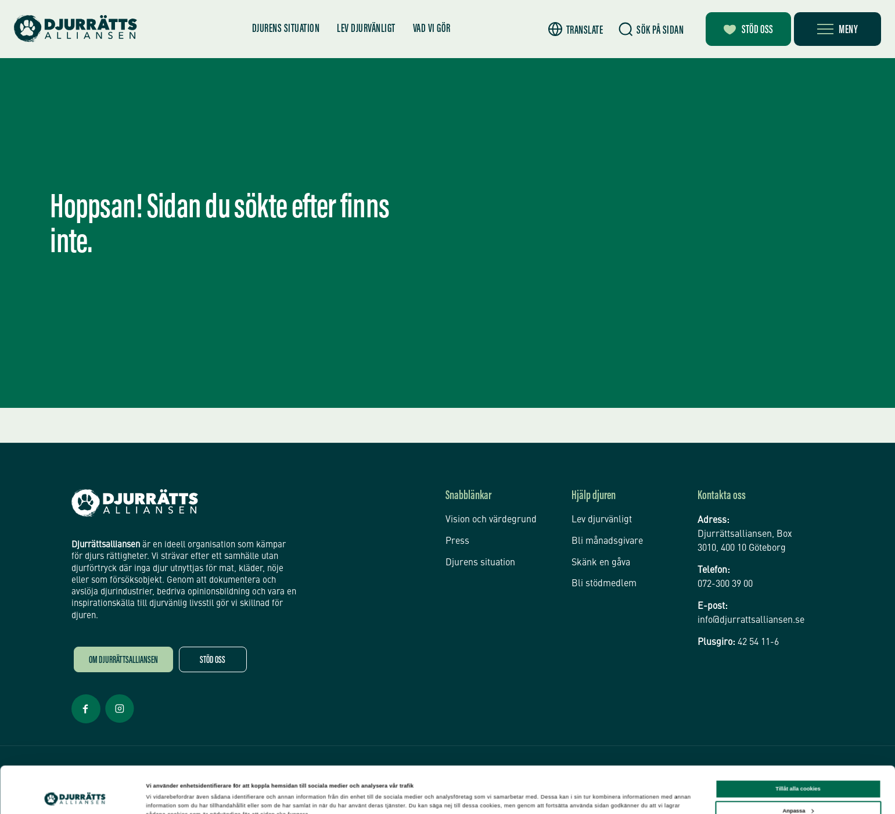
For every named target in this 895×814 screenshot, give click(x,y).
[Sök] (651, 29)
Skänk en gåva (600, 563)
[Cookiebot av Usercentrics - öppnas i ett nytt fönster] (75, 794)
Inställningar (162, 795)
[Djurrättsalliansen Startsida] (134, 503)
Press (457, 541)
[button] (575, 29)
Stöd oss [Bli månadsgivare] (748, 30)
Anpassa (798, 770)
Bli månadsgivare (607, 541)
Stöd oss (212, 661)
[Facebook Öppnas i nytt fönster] (85, 722)
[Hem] (75, 29)
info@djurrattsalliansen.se (751, 620)
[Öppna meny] (837, 29)
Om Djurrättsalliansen (123, 661)
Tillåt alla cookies (797, 749)
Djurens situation (286, 29)
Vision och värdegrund (491, 520)
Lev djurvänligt (366, 29)
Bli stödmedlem (604, 584)
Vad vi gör (432, 29)
